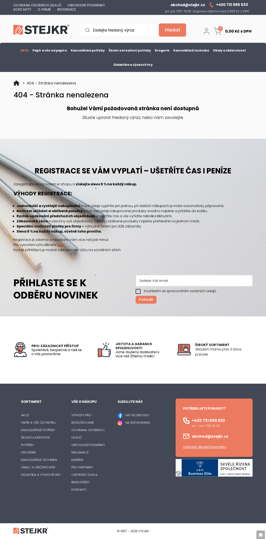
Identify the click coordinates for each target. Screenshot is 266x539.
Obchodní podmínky (88, 445)
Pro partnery (82, 467)
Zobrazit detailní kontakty (204, 447)
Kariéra (77, 460)
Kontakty (79, 489)
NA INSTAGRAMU (137, 422)
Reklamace (80, 452)
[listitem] (224, 352)
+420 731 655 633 (208, 420)
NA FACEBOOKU (137, 415)
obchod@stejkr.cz (210, 436)
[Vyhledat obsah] (172, 30)
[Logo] (41, 30)
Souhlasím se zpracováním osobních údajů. (180, 291)
